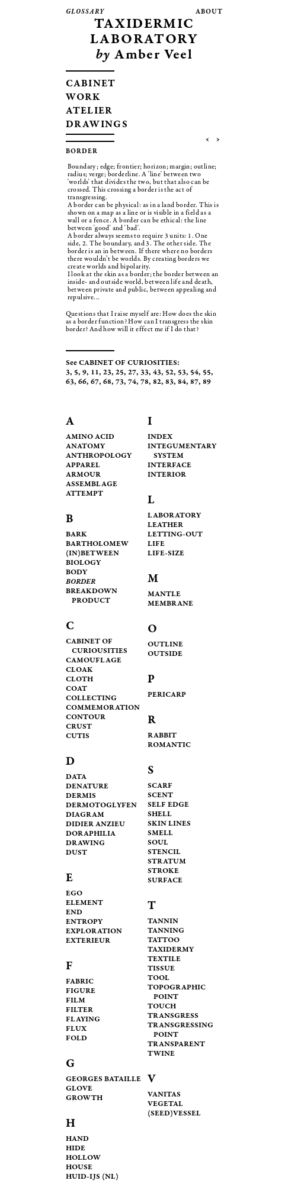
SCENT (160, 796)
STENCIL (164, 852)
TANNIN (163, 922)
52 (169, 373)
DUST (76, 853)
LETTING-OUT (175, 535)
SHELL (160, 815)
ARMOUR (83, 475)
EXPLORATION (94, 932)
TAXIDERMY (171, 950)
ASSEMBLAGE (91, 485)
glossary (85, 12)
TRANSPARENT (176, 1045)
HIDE (75, 1149)
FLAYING (83, 1020)
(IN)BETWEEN (92, 554)
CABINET (91, 84)
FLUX (76, 1029)
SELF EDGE (168, 805)
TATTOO (164, 941)
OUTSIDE (165, 654)
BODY (76, 573)
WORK (83, 98)
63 (70, 382)
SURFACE (165, 881)
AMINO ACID (90, 437)
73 (120, 382)
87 (194, 382)
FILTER (79, 1010)
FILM (75, 1001)
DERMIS (81, 796)
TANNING (166, 931)
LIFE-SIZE (166, 554)
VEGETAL (165, 1104)
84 (182, 382)
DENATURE (87, 787)
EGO (74, 894)
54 (194, 373)
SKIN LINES (169, 824)
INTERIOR (167, 475)
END (74, 913)
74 (132, 382)
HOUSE (79, 1168)
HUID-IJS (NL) (92, 1177)
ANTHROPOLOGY (99, 456)
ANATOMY (85, 447)
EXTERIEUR (88, 941)
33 (144, 373)
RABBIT (162, 736)
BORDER (80, 582)
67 (95, 382)
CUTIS (77, 736)
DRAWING (85, 844)
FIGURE (80, 991)
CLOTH (79, 680)
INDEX (160, 437)
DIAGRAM (85, 815)
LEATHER (165, 525)
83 (169, 382)
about (209, 12)
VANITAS (164, 1095)
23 (107, 373)
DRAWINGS (97, 125)
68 (107, 382)
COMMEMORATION (103, 708)
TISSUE (161, 969)
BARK (76, 535)
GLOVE (79, 1089)
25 (120, 373)
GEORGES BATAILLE (103, 1079)
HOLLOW (83, 1158)
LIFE (156, 544)
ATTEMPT (84, 494)
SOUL (158, 843)
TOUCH (162, 1007)
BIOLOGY (83, 563)
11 (95, 373)
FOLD (76, 1039)
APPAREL (83, 466)
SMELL (160, 833)
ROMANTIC (169, 745)
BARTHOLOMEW (97, 544)
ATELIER (89, 111)
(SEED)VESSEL (174, 1114)
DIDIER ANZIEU (95, 825)
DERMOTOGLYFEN (101, 806)
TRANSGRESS (173, 1016)
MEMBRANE (170, 604)
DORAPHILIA (91, 834)
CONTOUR (85, 718)
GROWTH (84, 1098)
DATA (76, 777)
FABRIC (80, 982)
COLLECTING (91, 699)
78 (144, 382)
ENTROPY (84, 922)
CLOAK (79, 670)
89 (207, 382)
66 (82, 382)
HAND (77, 1139)
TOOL (158, 978)
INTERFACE (169, 466)
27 (132, 373)
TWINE (161, 1054)
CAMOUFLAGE (93, 661)
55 (207, 373)
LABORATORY (174, 516)
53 (182, 373)
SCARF (160, 786)
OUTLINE (165, 645)
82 (157, 382)
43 (157, 373)
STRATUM (167, 862)
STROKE (163, 871)
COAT (76, 689)
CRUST (79, 727)
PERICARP (167, 695)
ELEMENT (84, 903)
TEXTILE (164, 959)
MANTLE (164, 595)
